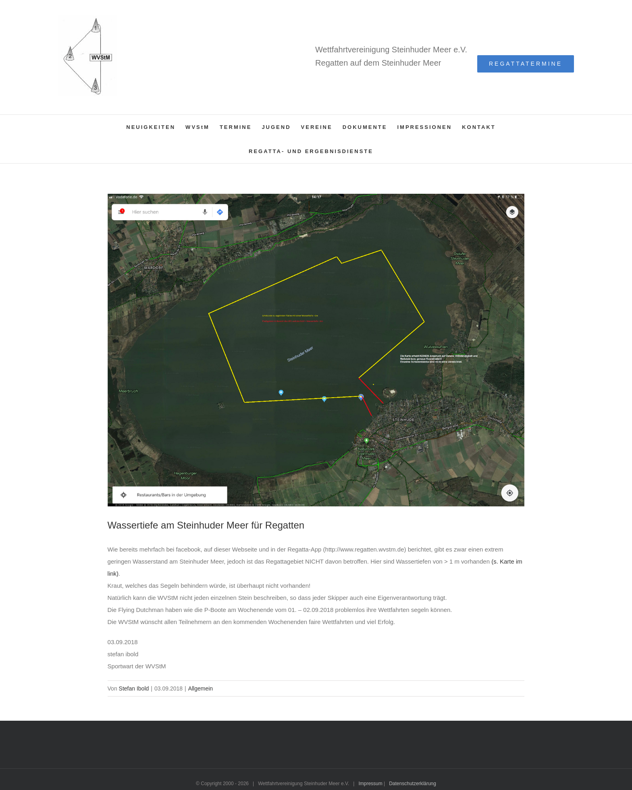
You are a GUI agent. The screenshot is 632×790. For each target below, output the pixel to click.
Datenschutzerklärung (412, 783)
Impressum (370, 783)
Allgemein (200, 688)
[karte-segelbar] (316, 350)
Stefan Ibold (134, 688)
